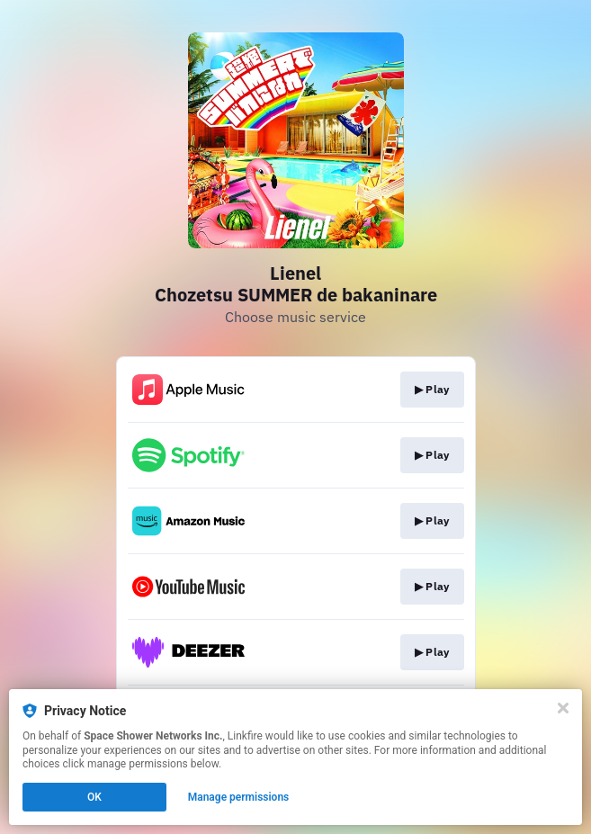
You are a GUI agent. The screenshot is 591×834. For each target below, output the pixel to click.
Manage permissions (239, 797)
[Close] (563, 708)
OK (94, 797)
